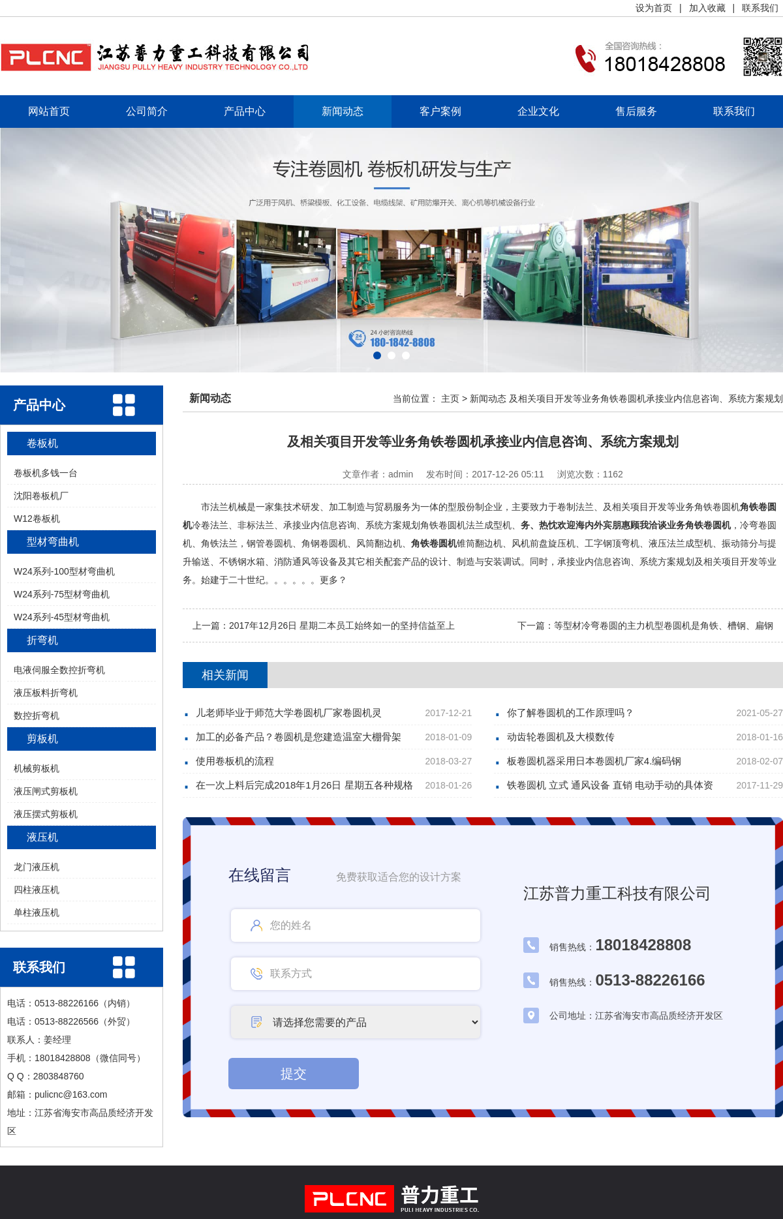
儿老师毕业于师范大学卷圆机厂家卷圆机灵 (289, 712)
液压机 (42, 837)
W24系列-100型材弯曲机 (64, 571)
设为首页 (654, 8)
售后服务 (636, 111)
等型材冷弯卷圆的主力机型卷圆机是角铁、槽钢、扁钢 (663, 625)
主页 (450, 398)
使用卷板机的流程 (235, 760)
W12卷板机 (37, 518)
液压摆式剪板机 (46, 814)
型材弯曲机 (53, 541)
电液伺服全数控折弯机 (59, 670)
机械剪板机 (36, 768)
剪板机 (42, 738)
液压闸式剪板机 (46, 791)
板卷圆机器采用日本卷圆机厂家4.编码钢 (594, 760)
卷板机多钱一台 (46, 473)
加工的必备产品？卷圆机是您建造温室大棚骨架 (298, 736)
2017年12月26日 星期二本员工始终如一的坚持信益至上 (342, 625)
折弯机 (42, 640)
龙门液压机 (36, 867)
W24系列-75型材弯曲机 (62, 594)
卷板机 (42, 443)
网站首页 (49, 111)
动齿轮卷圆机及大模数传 (561, 736)
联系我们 (760, 8)
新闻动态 (342, 111)
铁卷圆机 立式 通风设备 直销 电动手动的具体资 (610, 784)
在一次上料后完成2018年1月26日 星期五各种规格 (304, 784)
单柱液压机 (36, 912)
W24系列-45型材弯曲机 (62, 617)
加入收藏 (707, 8)
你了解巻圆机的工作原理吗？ (570, 712)
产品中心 (245, 111)
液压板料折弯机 (46, 692)
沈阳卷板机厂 (41, 495)
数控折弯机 (36, 715)
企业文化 (538, 111)
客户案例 (440, 111)
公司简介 (147, 111)
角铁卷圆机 (434, 543)
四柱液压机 (36, 889)
